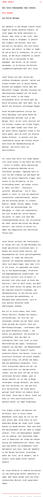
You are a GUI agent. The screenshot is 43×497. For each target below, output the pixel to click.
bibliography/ (17, 8)
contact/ (32, 8)
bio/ (4, 8)
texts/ (8, 8)
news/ (26, 8)
